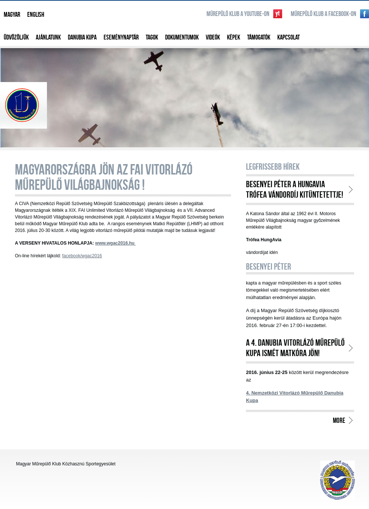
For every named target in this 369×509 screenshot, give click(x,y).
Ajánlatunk (48, 37)
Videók (213, 37)
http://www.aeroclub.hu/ (337, 480)
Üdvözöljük (16, 37)
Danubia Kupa (82, 37)
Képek (233, 37)
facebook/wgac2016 (82, 255)
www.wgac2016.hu (115, 243)
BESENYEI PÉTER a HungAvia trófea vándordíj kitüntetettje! (294, 189)
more (339, 420)
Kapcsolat (288, 37)
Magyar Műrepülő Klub (184, 97)
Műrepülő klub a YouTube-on (237, 13)
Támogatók (258, 37)
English (35, 14)
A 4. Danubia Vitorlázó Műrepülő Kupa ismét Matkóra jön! (295, 348)
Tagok (152, 37)
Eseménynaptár (121, 37)
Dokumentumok (182, 37)
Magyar (12, 14)
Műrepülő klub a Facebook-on (323, 13)
